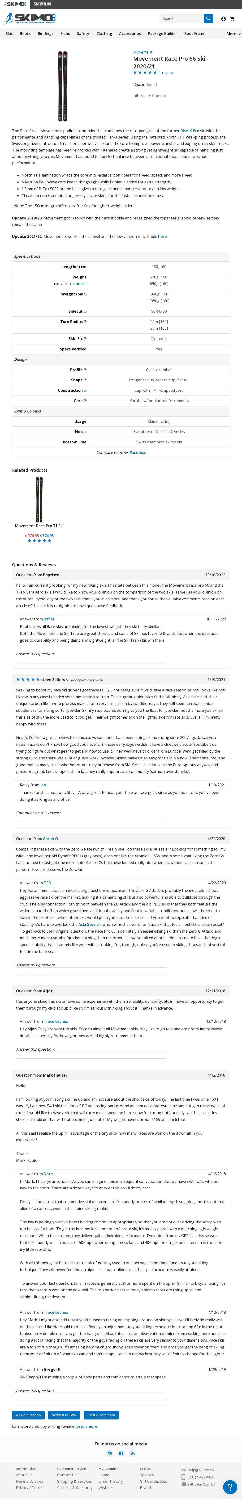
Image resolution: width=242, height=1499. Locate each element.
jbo (43, 784)
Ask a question (28, 1415)
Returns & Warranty (75, 1487)
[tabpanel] (39, 510)
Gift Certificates (153, 1481)
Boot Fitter (194, 33)
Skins (65, 33)
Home (104, 1475)
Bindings (45, 33)
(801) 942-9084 (200, 1477)
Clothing (104, 33)
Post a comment (102, 1415)
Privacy (22, 1487)
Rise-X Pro (190, 130)
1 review (166, 72)
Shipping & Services (74, 1481)
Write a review (65, 1415)
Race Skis (137, 452)
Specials (147, 1475)
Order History (111, 1481)
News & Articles (29, 1481)
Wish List (107, 1487)
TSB (47, 882)
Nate (48, 1173)
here (162, 236)
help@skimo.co (200, 1470)
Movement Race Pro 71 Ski (39, 525)
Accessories (130, 33)
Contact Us (67, 1475)
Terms (37, 1487)
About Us (24, 1475)
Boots (25, 33)
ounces (79, 283)
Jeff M (49, 619)
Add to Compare (154, 95)
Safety (83, 33)
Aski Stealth (89, 924)
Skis (9, 33)
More (231, 33)
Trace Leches (56, 1021)
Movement (142, 52)
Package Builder (162, 33)
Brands (146, 1487)
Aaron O (50, 838)
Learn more (86, 1426)
